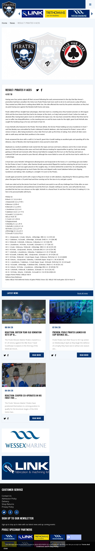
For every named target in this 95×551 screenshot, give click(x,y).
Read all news (82, 293)
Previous (19, 12)
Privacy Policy (8, 507)
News (12, 23)
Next (92, 12)
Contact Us (7, 496)
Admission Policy (9, 498)
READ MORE (36, 355)
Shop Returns (8, 504)
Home (4, 23)
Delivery (5, 501)
